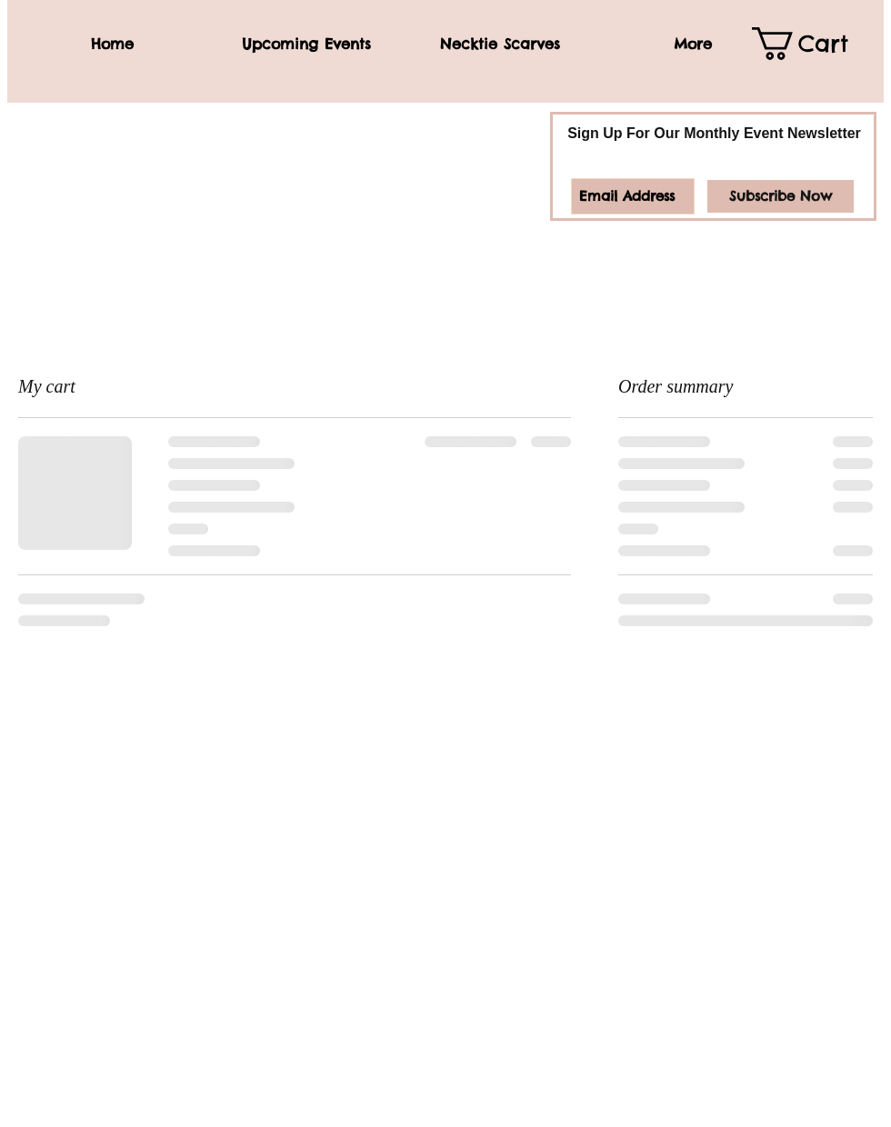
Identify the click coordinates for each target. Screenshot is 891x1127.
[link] (813, 43)
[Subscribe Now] (781, 196)
